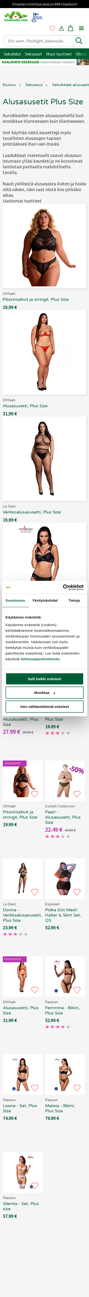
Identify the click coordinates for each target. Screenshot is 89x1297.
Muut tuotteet (59, 54)
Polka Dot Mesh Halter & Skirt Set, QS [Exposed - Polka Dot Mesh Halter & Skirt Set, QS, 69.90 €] (63, 915)
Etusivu (9, 84)
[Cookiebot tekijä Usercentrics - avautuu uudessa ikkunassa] (63, 587)
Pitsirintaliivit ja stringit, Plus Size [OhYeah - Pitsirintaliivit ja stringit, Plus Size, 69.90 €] (20, 814)
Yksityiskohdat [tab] (45, 600)
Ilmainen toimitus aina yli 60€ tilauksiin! (44, 4)
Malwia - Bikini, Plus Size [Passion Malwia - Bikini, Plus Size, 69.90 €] (60, 1108)
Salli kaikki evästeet (44, 679)
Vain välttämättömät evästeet (44, 707)
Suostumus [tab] (15, 600)
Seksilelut (12, 54)
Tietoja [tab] (74, 600)
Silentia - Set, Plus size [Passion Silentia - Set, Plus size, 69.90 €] (21, 1206)
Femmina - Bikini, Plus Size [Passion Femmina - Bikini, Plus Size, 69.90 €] (62, 1010)
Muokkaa (44, 693)
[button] (79, 41)
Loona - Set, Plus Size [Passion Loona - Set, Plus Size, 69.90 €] (20, 1108)
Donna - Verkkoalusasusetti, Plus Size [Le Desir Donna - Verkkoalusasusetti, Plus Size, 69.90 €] (22, 915)
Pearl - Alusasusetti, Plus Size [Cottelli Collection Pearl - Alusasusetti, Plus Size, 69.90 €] (63, 817)
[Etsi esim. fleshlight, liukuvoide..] (40, 41)
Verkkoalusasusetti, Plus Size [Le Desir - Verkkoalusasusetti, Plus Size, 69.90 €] (64, 716)
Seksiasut (33, 54)
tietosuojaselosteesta (40, 659)
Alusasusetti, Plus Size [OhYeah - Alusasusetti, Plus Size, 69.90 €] (20, 1010)
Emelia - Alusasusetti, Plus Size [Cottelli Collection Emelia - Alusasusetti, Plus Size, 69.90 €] (20, 719)
